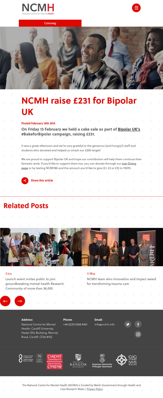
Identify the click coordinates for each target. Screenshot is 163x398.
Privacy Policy (95, 389)
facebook (138, 324)
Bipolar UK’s (129, 129)
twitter (127, 324)
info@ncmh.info (105, 324)
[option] (41, 262)
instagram (138, 334)
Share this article (37, 180)
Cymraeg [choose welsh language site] (50, 23)
